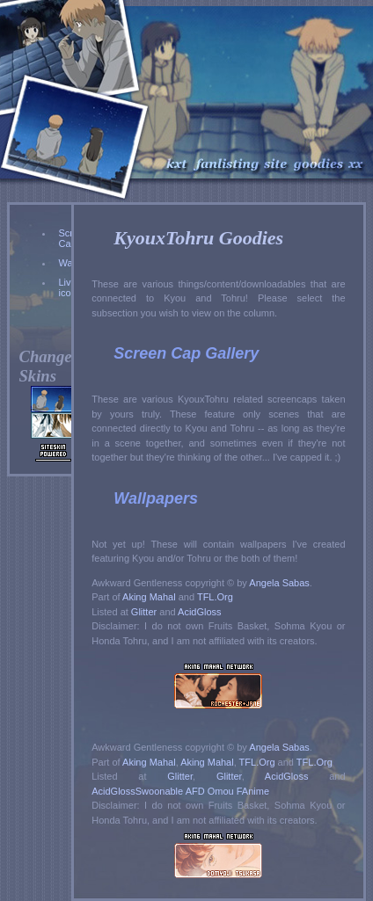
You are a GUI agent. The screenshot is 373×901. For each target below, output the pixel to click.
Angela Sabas (279, 583)
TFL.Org (215, 597)
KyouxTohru (176, 92)
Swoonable (159, 791)
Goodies (319, 92)
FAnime (253, 791)
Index (357, 92)
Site (276, 92)
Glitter (144, 612)
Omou (221, 791)
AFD (195, 791)
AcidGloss (200, 612)
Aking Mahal (149, 597)
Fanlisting (226, 92)
